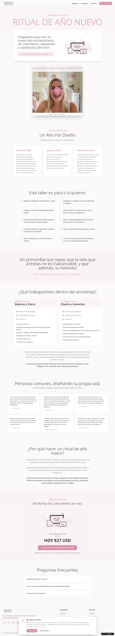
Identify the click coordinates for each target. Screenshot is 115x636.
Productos (84, 3)
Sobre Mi (93, 3)
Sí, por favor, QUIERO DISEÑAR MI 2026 (57, 547)
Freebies (91, 613)
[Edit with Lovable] (106, 634)
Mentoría (75, 3)
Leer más (42, 626)
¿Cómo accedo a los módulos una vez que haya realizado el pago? (57, 586)
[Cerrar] (92, 620)
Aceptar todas (32, 630)
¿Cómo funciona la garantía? (57, 593)
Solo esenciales (44, 630)
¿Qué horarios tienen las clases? (57, 579)
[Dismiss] (113, 634)
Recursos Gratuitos (105, 3)
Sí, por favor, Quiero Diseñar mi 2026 (36, 54)
